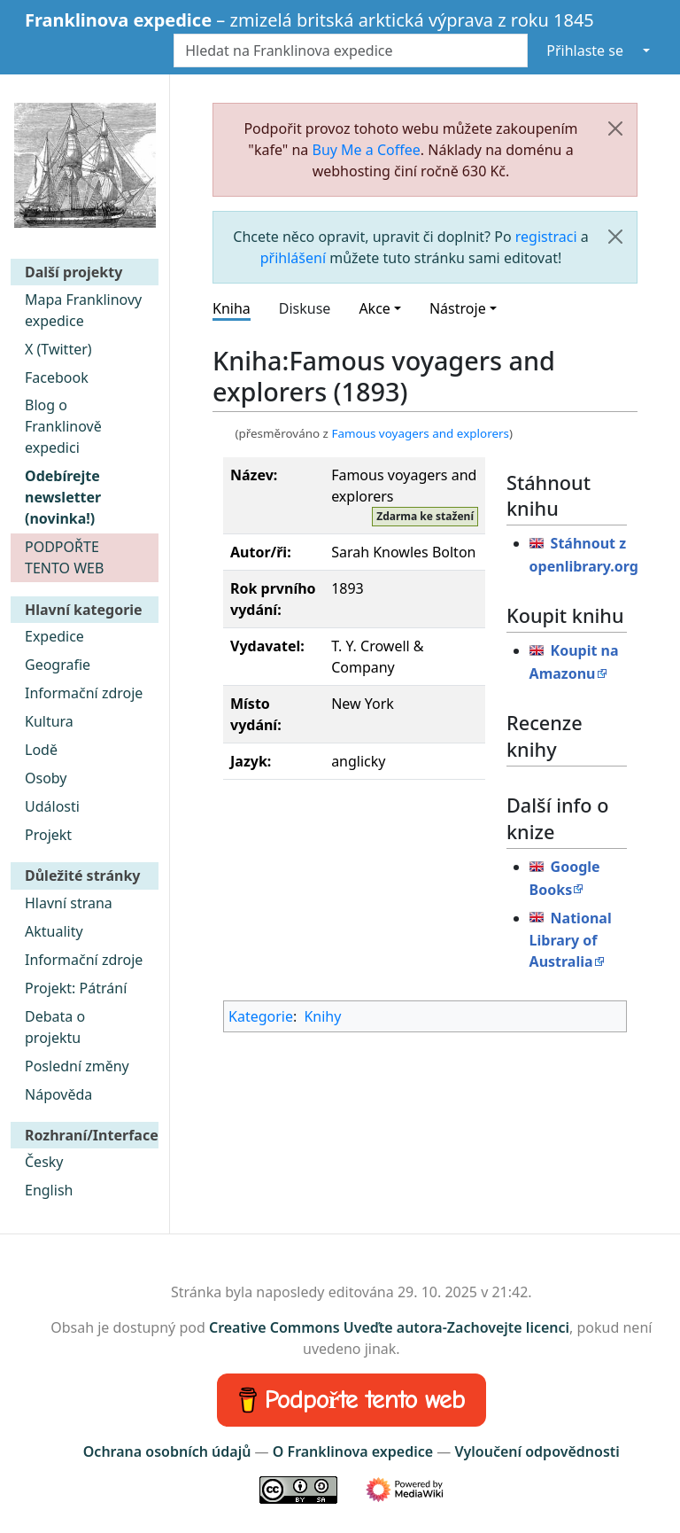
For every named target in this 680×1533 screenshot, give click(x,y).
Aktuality (54, 931)
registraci (546, 236)
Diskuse (305, 308)
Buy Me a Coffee (367, 150)
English (49, 1190)
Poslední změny (77, 1066)
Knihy (322, 1016)
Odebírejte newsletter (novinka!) (63, 497)
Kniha (231, 308)
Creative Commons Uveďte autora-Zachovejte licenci (389, 1327)
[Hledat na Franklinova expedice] (351, 50)
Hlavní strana (68, 903)
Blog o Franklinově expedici (63, 426)
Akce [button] (374, 308)
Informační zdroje (84, 693)
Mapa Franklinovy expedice (83, 310)
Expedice (54, 636)
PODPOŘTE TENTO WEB (64, 557)
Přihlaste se (584, 50)
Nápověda (58, 1094)
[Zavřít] (615, 128)
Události (52, 806)
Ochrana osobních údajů (167, 1451)
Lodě (41, 749)
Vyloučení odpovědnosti (536, 1451)
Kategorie (260, 1016)
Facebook (57, 377)
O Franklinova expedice (353, 1451)
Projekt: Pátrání (76, 988)
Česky (44, 1161)
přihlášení (293, 258)
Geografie (57, 664)
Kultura (49, 721)
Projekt (48, 834)
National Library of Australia (570, 940)
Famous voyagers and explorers (420, 433)
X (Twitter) (58, 349)
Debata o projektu (55, 1027)
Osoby (46, 778)
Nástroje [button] (457, 308)
